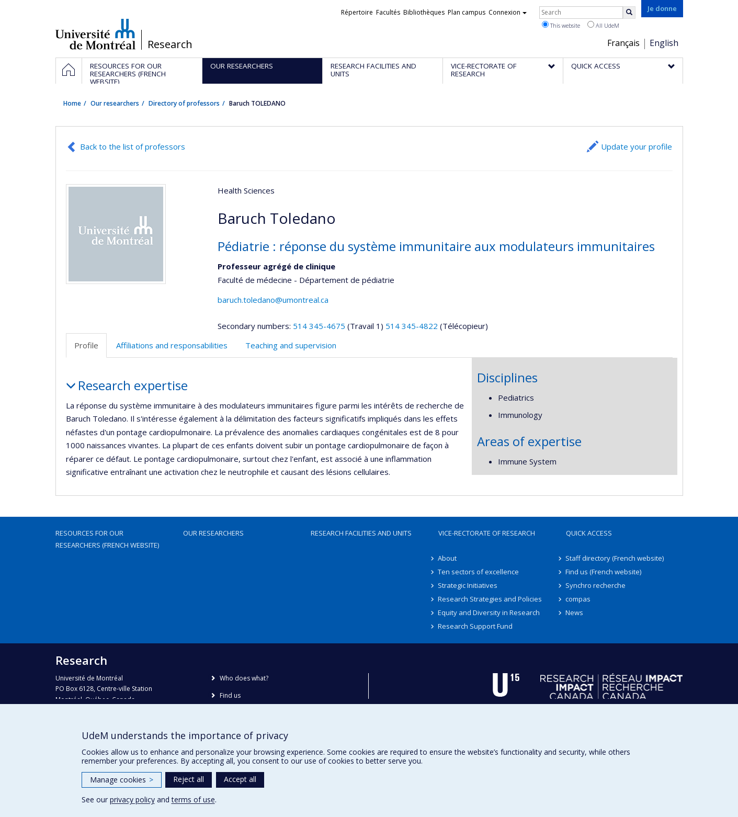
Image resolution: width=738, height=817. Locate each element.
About (447, 558)
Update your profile (636, 146)
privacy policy (132, 799)
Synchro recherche (596, 585)
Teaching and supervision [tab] (290, 345)
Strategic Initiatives (468, 585)
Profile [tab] (86, 345)
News (575, 612)
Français (623, 43)
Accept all (240, 779)
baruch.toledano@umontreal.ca (273, 299)
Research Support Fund (475, 626)
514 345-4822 (412, 326)
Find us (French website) (604, 571)
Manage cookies (121, 780)
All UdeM (603, 25)
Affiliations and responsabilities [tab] (172, 345)
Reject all (188, 779)
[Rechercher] (629, 12)
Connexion (508, 12)
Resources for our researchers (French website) (107, 538)
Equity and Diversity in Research (489, 612)
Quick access (589, 533)
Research (169, 44)
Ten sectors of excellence (478, 571)
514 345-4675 (320, 326)
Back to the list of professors (132, 146)
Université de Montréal (95, 34)
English (664, 43)
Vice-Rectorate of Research (486, 533)
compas (578, 599)
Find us (230, 695)
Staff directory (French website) (615, 558)
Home (72, 103)
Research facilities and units (361, 533)
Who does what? (244, 678)
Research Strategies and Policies (490, 599)
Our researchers (114, 103)
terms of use (193, 799)
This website (561, 25)
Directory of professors (184, 103)
